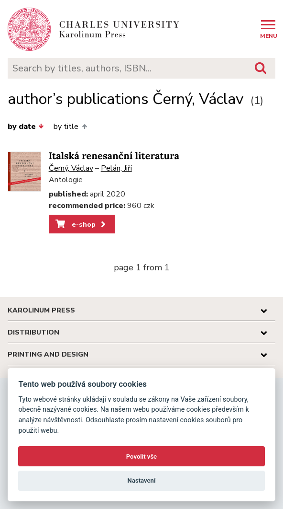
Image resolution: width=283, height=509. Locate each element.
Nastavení (142, 480)
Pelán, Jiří (116, 168)
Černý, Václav (71, 168)
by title (70, 126)
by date (26, 126)
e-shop (81, 224)
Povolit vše (141, 456)
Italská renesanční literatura (114, 156)
